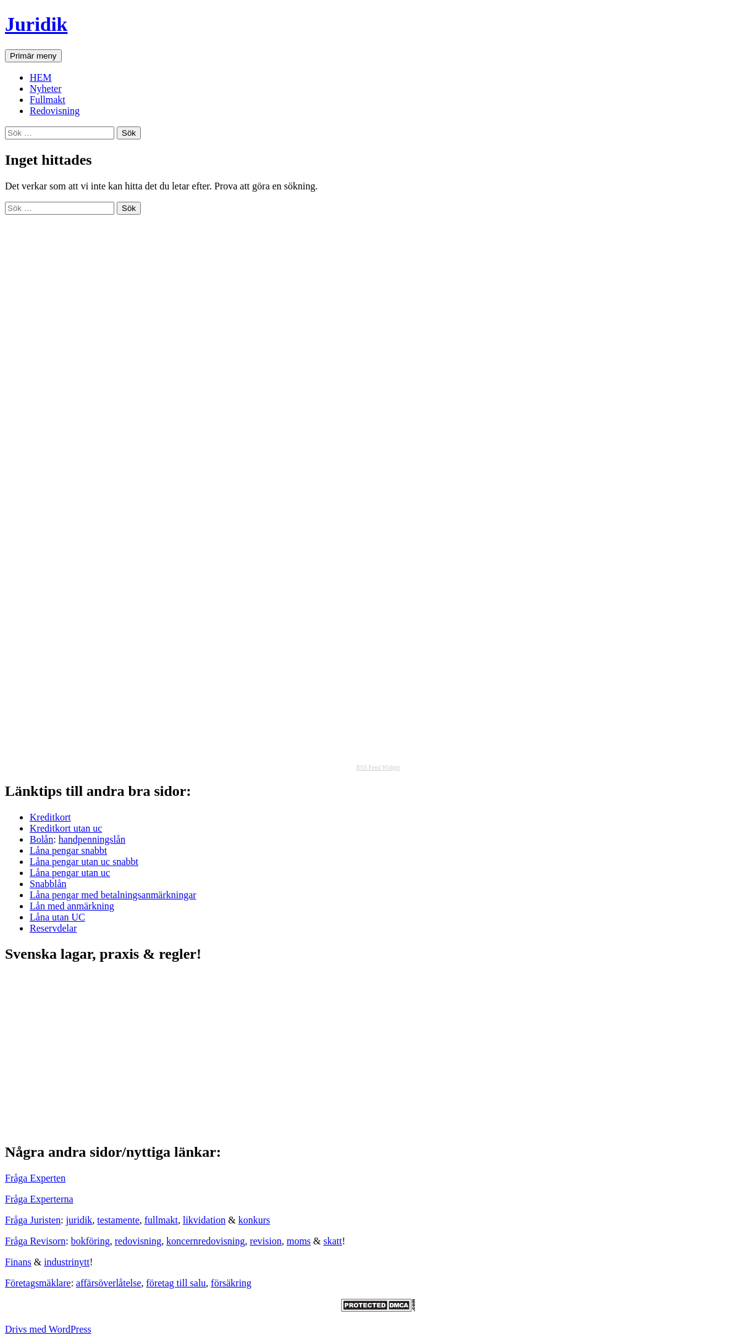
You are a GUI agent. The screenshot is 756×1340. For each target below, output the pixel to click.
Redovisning (55, 110)
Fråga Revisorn (35, 1241)
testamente (118, 1220)
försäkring (231, 1283)
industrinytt (67, 1262)
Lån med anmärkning (72, 906)
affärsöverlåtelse (108, 1283)
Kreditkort (50, 817)
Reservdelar (53, 928)
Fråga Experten (35, 1178)
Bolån (41, 839)
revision (266, 1241)
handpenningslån (92, 839)
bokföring (90, 1241)
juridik (79, 1220)
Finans (18, 1262)
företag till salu (176, 1283)
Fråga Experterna (39, 1199)
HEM (41, 77)
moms (299, 1241)
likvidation (204, 1220)
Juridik (36, 24)
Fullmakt (47, 99)
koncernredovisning (205, 1241)
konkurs (254, 1220)
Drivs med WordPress (48, 1329)
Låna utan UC (57, 917)
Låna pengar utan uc (70, 872)
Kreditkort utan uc (66, 828)
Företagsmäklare (38, 1283)
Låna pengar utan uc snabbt (84, 861)
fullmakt (161, 1220)
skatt (333, 1241)
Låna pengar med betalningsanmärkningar (113, 895)
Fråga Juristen (33, 1220)
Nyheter (46, 88)
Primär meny (33, 55)
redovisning (138, 1241)
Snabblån (48, 884)
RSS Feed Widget (378, 767)
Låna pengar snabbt (68, 850)
